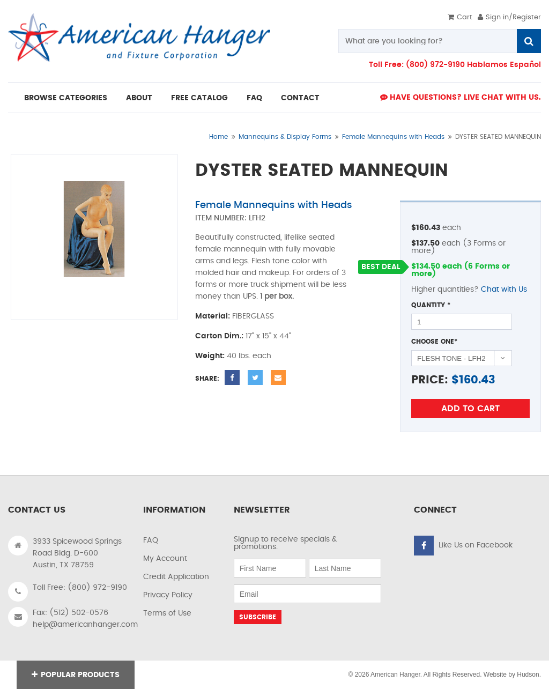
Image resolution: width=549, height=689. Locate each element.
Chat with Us (504, 289)
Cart (460, 17)
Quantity (430, 305)
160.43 (477, 380)
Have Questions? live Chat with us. (460, 97)
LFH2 (257, 218)
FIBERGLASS (253, 316)
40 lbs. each (249, 356)
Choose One (434, 341)
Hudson (528, 674)
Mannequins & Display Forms (285, 137)
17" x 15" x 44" (268, 336)
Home (218, 137)
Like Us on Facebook (476, 545)
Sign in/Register (509, 17)
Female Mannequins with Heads (393, 137)
